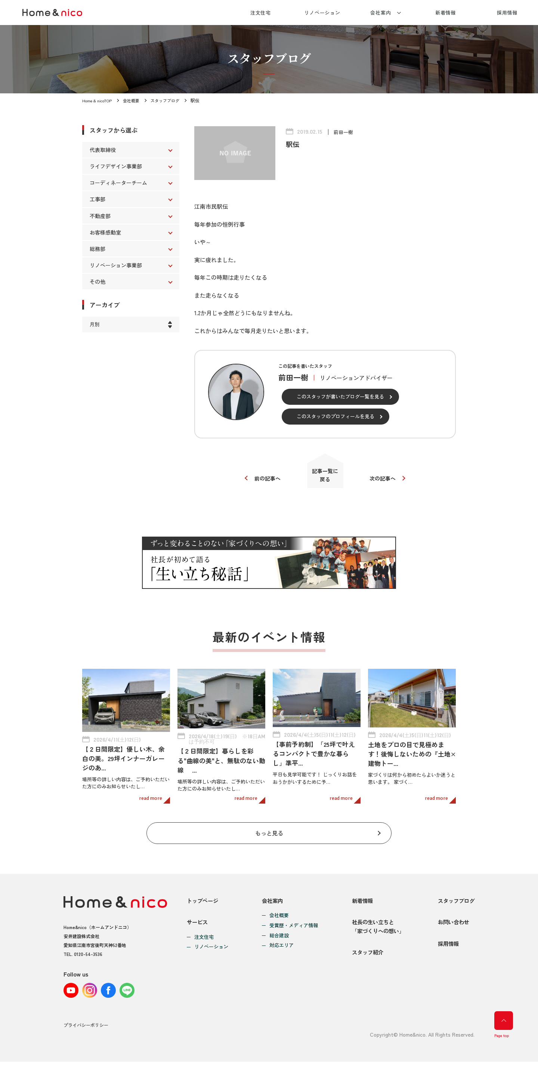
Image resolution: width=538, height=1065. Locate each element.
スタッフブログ (171, 100)
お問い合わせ (452, 922)
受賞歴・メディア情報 (292, 921)
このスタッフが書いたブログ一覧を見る (340, 396)
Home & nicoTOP (98, 100)
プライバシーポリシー (86, 1029)
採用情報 (507, 12)
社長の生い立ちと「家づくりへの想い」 (375, 927)
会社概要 (135, 100)
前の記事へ (264, 480)
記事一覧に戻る (325, 477)
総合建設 (277, 931)
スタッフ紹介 (364, 958)
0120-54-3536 (88, 949)
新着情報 (445, 12)
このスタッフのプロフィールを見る (335, 416)
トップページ (203, 896)
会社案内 (380, 12)
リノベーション (322, 12)
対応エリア (280, 941)
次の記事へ (386, 480)
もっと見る (269, 826)
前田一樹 (344, 132)
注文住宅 (260, 12)
